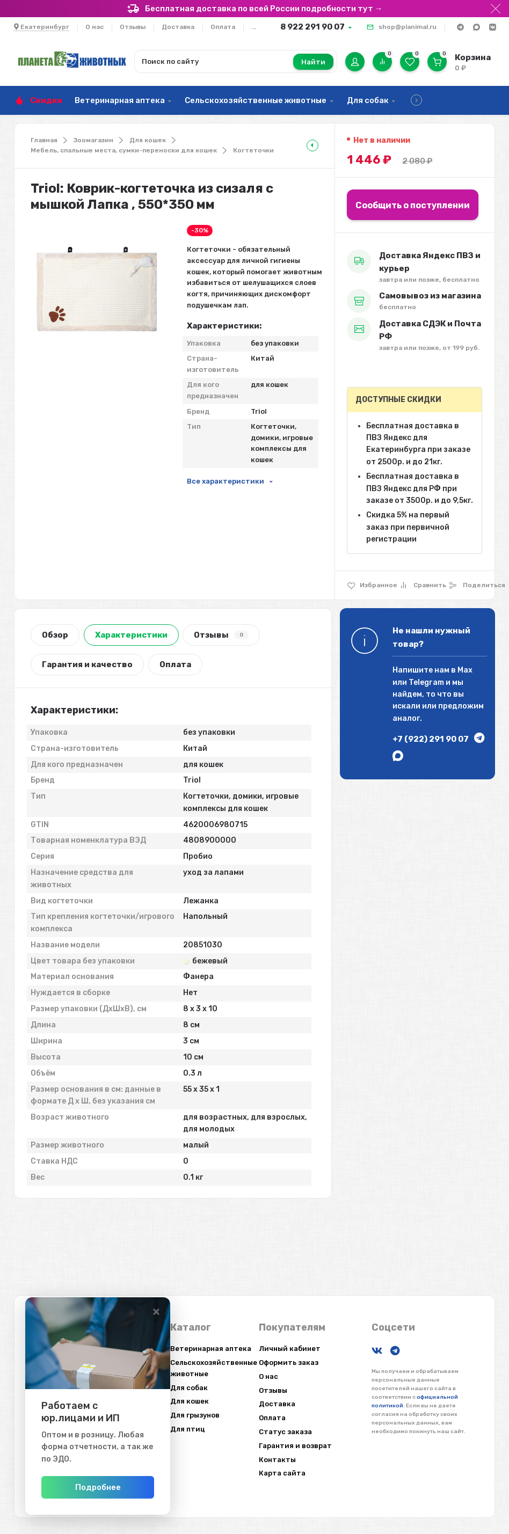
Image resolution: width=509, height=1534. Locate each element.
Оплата (222, 27)
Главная (44, 140)
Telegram (426, 682)
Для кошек (147, 140)
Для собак (368, 100)
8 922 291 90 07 (312, 27)
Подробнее (133, 1487)
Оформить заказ (288, 1362)
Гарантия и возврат (295, 1446)
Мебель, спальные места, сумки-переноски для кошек (124, 150)
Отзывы (133, 27)
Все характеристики (225, 481)
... (253, 27)
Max (464, 670)
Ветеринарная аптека (120, 100)
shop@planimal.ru (408, 27)
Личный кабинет (290, 1349)
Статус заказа (285, 1432)
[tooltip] (312, 145)
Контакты (277, 1460)
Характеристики (131, 635)
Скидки (46, 100)
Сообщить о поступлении (412, 205)
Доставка (178, 27)
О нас (94, 27)
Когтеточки (253, 150)
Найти (313, 62)
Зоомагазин (93, 140)
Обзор (55, 635)
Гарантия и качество (87, 664)
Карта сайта (282, 1473)
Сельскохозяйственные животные (255, 100)
